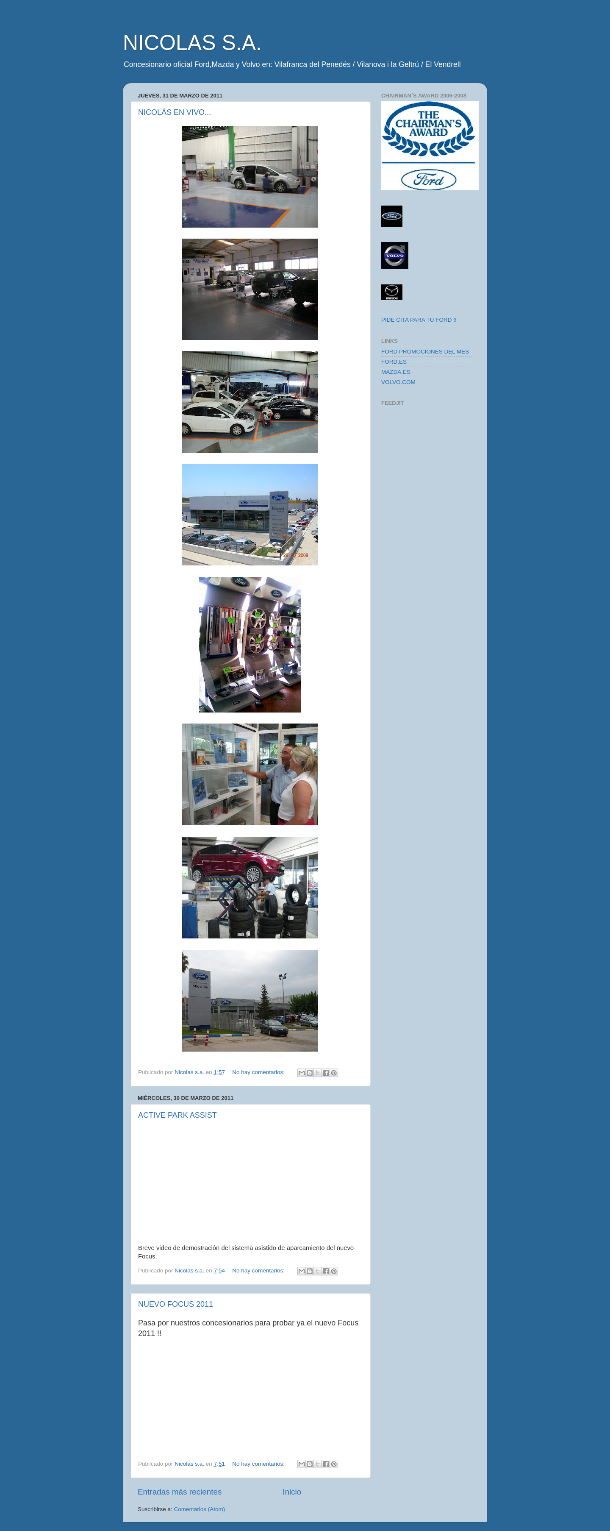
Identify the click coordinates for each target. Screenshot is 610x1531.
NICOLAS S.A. (192, 43)
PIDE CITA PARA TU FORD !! (419, 320)
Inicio (292, 1491)
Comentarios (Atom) (199, 1509)
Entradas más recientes (180, 1491)
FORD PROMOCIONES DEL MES (425, 351)
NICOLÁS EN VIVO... (174, 112)
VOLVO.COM (398, 382)
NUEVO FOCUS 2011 (175, 1304)
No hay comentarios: (259, 1072)
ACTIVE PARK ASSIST (177, 1115)
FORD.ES (394, 362)
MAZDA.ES (395, 372)
